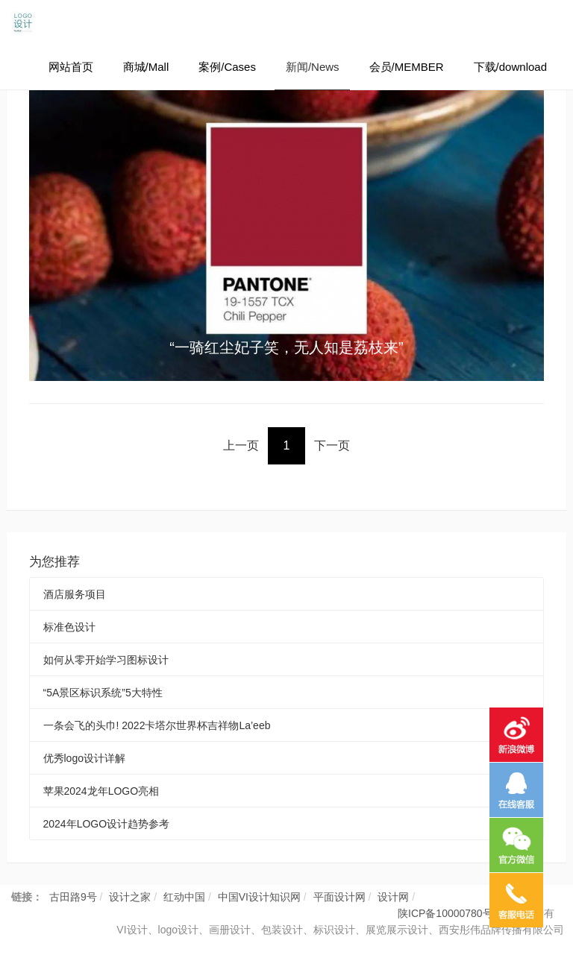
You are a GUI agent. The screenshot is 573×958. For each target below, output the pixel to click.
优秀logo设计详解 (84, 758)
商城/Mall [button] (146, 66)
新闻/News (312, 66)
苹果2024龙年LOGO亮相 (101, 791)
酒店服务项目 (74, 594)
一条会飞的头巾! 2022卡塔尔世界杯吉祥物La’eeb (157, 725)
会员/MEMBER (406, 66)
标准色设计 (69, 627)
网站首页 (70, 66)
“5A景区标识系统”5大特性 (103, 693)
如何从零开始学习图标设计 (106, 660)
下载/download (510, 66)
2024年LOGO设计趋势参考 (106, 824)
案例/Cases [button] (227, 66)
